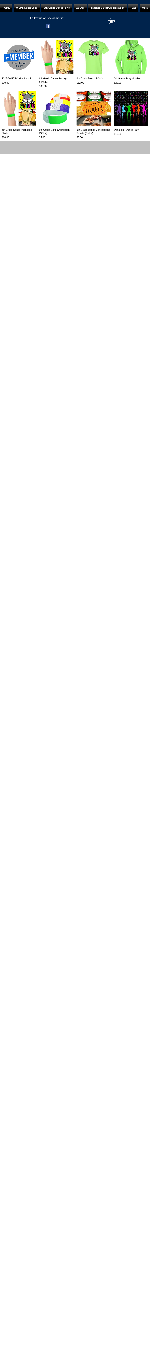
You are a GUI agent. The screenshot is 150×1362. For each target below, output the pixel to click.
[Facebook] (48, 26)
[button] (114, 21)
